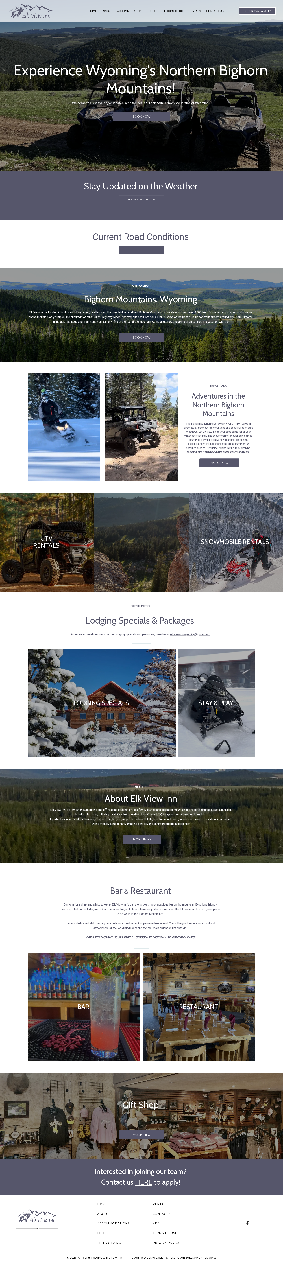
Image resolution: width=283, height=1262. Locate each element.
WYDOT (141, 250)
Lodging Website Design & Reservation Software (165, 1257)
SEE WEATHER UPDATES (141, 199)
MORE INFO (219, 463)
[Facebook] (247, 1223)
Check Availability (257, 10)
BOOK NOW (141, 117)
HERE (143, 1182)
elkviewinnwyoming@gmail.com (190, 634)
